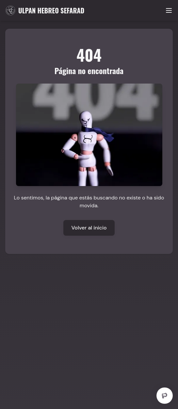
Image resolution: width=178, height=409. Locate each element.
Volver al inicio (88, 227)
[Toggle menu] (169, 10)
